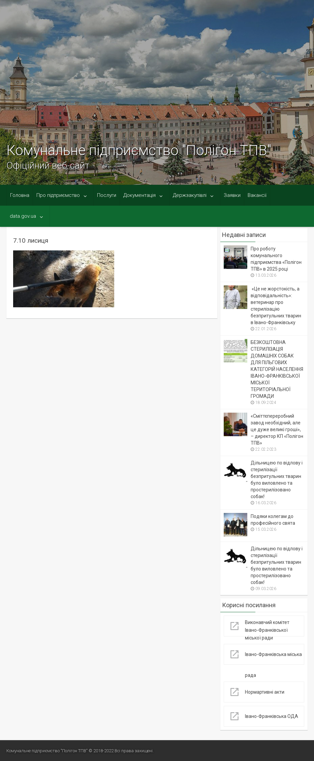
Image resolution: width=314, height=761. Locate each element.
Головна (19, 195)
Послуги (106, 195)
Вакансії (257, 195)
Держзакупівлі (190, 195)
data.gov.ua (23, 216)
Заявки (232, 195)
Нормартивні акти (264, 692)
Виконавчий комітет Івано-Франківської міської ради (267, 630)
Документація (139, 195)
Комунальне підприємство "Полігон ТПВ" (138, 150)
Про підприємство (58, 195)
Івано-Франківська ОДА (271, 716)
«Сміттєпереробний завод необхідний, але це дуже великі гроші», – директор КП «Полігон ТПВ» (277, 429)
